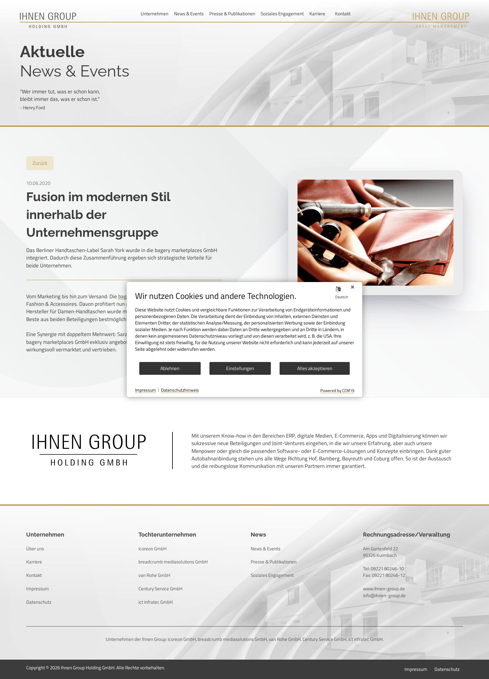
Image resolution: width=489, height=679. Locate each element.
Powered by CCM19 (337, 390)
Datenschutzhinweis (180, 390)
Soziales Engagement (282, 13)
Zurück (39, 163)
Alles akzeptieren (314, 368)
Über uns (35, 548)
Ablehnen (169, 368)
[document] (244, 326)
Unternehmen (154, 13)
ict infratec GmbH (155, 602)
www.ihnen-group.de (384, 588)
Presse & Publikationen (232, 13)
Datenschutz (38, 602)
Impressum (37, 588)
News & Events (189, 13)
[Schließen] (352, 287)
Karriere (317, 13)
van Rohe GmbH (154, 575)
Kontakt (343, 13)
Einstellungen (240, 368)
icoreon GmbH (152, 548)
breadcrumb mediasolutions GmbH (173, 561)
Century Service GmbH (160, 588)
